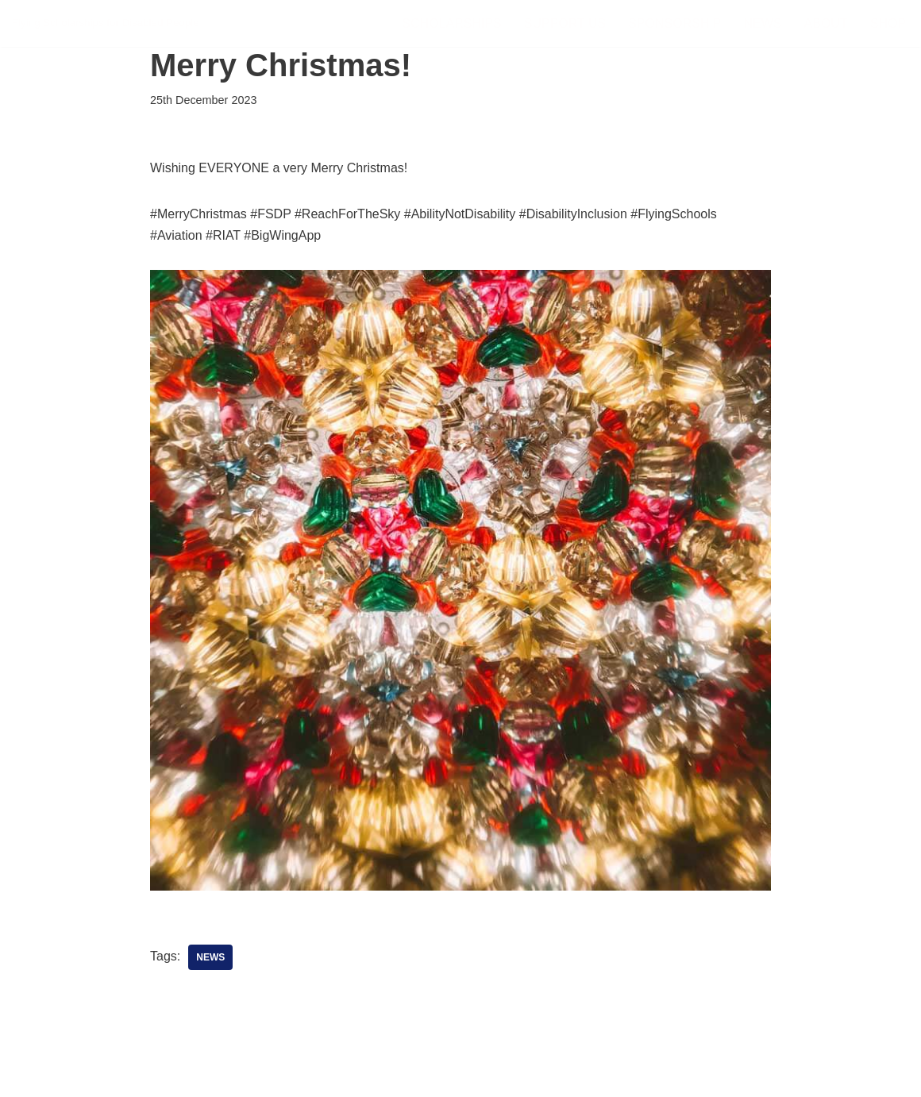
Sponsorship (674, 23)
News (763, 23)
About (826, 23)
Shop (888, 23)
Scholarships (451, 23)
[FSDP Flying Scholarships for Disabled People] (105, 23)
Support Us (565, 23)
